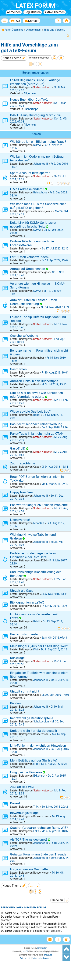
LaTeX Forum (35, 5)
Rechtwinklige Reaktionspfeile (31, 718)
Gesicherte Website (24, 336)
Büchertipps (31, 109)
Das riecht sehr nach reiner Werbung (36, 424)
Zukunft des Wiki (22, 787)
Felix (36, 831)
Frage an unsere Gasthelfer (29, 869)
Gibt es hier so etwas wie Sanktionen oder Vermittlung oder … (36, 394)
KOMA (37, 145)
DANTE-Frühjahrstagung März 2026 (35, 115)
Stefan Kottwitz (42, 87)
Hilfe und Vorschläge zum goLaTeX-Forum (29, 47)
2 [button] (35, 64)
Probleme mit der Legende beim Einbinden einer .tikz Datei (33, 555)
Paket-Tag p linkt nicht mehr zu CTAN (37, 433)
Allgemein (30, 93)
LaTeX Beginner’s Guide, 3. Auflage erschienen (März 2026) (35, 82)
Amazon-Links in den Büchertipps (34, 381)
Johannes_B (40, 163)
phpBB (25, 951)
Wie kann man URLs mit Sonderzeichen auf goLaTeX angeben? (38, 206)
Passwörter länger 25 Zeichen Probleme (39, 505)
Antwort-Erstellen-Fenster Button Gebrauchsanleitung (33, 302)
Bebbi (36, 414)
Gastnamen (18, 369)
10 (68, 183)
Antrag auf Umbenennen (27, 269)
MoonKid (38, 523)
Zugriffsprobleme (22, 463)
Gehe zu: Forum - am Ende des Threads (38, 854)
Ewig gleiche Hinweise (26, 772)
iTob (36, 649)
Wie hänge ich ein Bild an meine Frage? (38, 141)
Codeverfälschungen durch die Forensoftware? (32, 243)
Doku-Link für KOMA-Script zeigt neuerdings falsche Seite (33, 224)
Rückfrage (17, 658)
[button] (40, 64)
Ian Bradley (42, 948)
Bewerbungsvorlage (24, 813)
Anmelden (14, 12)
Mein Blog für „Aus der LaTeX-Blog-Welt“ (39, 646)
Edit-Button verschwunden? (29, 257)
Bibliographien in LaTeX (27, 602)
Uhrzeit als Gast (21, 590)
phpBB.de (48, 955)
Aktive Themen (55, 12)
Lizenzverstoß (20, 520)
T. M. (36, 806)
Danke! (15, 803)
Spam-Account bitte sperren (30, 173)
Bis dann (16, 703)
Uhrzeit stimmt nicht (24, 691)
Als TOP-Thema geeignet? (28, 839)
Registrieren (33, 12)
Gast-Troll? (18, 448)
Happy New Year (22, 492)
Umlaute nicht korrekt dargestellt (33, 731)
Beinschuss (40, 192)
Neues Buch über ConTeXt (29, 99)
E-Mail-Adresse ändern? (27, 189)
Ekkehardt (39, 775)
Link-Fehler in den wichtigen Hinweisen (38, 745)
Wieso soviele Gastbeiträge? (30, 411)
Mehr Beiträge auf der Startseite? (34, 760)
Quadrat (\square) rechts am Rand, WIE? (39, 828)
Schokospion (41, 721)
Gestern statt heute (24, 634)
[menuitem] (15, 20)
